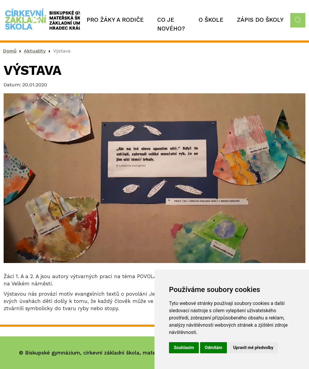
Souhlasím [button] (184, 347)
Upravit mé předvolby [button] (253, 347)
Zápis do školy (260, 19)
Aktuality (35, 51)
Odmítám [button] (213, 347)
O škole (211, 19)
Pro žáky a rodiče (115, 19)
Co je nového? (171, 24)
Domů (10, 51)
